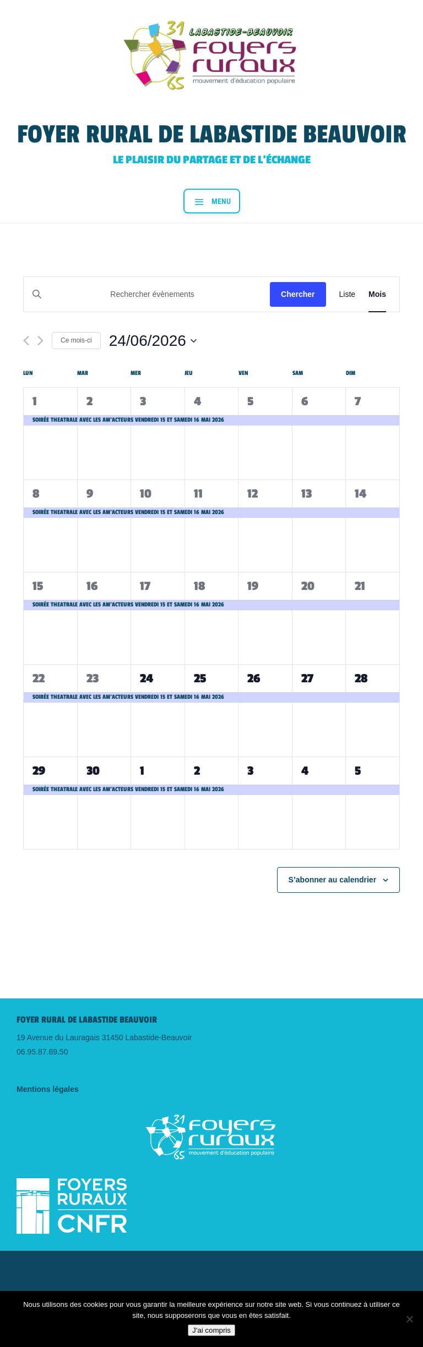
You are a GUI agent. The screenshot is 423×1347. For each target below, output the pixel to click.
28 (361, 678)
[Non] (409, 1318)
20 (307, 586)
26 (253, 678)
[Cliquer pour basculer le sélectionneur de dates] (153, 341)
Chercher (297, 294)
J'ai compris (211, 1330)
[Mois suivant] (40, 340)
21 (360, 586)
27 (307, 678)
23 (92, 678)
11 (198, 494)
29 (38, 771)
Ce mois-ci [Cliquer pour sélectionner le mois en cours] (76, 340)
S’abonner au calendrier (333, 879)
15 (37, 586)
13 (306, 494)
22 (38, 678)
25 (200, 678)
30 (93, 771)
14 (360, 494)
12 (252, 494)
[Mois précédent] (26, 340)
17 (145, 586)
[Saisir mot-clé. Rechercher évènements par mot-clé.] (147, 294)
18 (199, 586)
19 (252, 586)
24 (146, 678)
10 (145, 494)
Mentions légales (48, 1089)
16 (91, 586)
